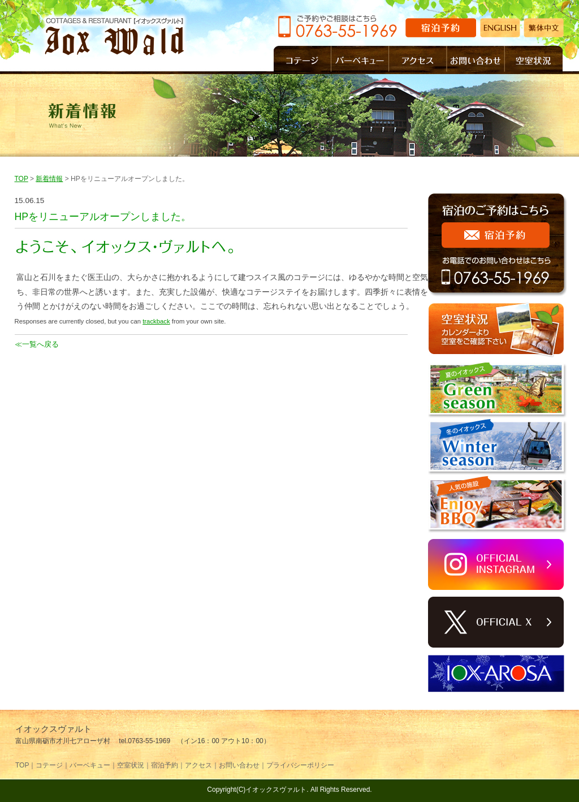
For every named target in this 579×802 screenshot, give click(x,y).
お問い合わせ (476, 60)
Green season (497, 391)
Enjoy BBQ (497, 504)
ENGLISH (500, 27)
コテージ (302, 60)
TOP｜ (25, 765)
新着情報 (49, 179)
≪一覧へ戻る (37, 344)
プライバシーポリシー (300, 765)
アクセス (418, 60)
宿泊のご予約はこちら (497, 245)
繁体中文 (544, 27)
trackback (156, 321)
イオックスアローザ (497, 673)
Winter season (497, 447)
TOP (21, 179)
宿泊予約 (440, 27)
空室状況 (534, 60)
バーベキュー (360, 60)
